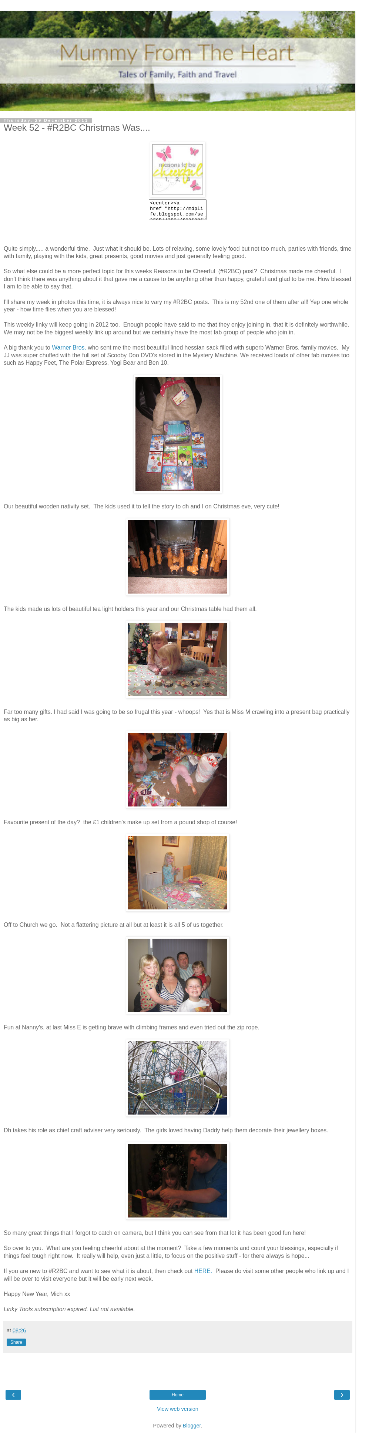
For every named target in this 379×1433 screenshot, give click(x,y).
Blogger (192, 1426)
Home (178, 1394)
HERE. (203, 1271)
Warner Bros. (69, 347)
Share (16, 1342)
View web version (177, 1409)
